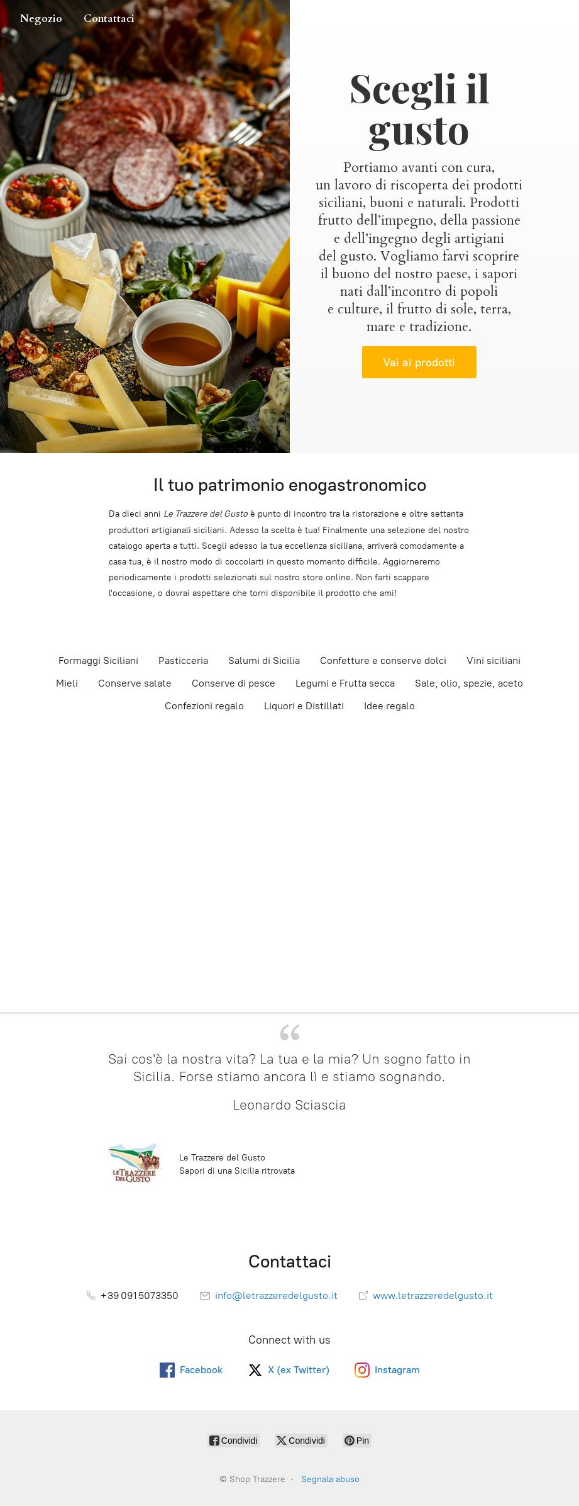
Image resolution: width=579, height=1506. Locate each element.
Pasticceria (183, 660)
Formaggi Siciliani (98, 660)
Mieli (67, 683)
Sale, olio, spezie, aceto (469, 683)
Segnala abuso (330, 1479)
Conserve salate (135, 683)
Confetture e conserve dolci (383, 660)
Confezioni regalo (204, 706)
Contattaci (109, 19)
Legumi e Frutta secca (345, 683)
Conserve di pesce (233, 683)
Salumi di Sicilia (264, 660)
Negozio (41, 19)
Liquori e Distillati (304, 706)
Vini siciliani (493, 660)
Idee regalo (389, 706)
